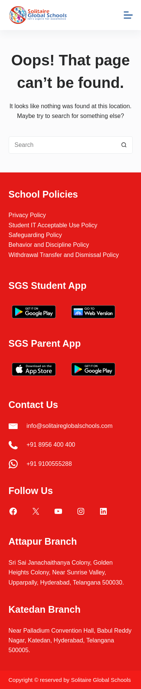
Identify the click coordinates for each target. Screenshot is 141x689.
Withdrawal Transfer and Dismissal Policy (64, 255)
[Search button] (124, 145)
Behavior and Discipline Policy (49, 245)
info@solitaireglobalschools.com (70, 426)
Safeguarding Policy (35, 235)
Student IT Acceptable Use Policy (53, 225)
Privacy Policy (27, 215)
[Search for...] (62, 145)
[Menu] (128, 15)
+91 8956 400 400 (51, 444)
